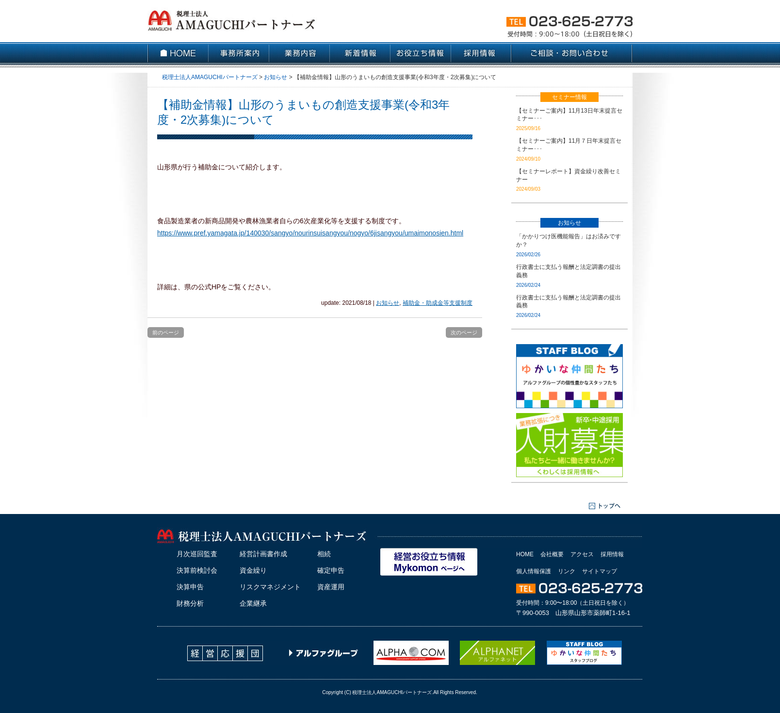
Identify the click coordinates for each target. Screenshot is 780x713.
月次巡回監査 (197, 554)
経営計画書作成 (263, 554)
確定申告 (330, 570)
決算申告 (190, 587)
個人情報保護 (533, 571)
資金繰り (253, 570)
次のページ (464, 332)
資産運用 (330, 587)
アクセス (582, 554)
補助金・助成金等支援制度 (437, 302)
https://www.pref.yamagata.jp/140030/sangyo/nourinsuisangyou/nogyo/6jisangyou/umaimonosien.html (310, 233)
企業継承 (253, 603)
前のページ (165, 332)
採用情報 (612, 554)
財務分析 (190, 603)
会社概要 (552, 554)
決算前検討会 (197, 570)
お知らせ (387, 302)
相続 (324, 554)
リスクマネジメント (270, 587)
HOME (525, 554)
